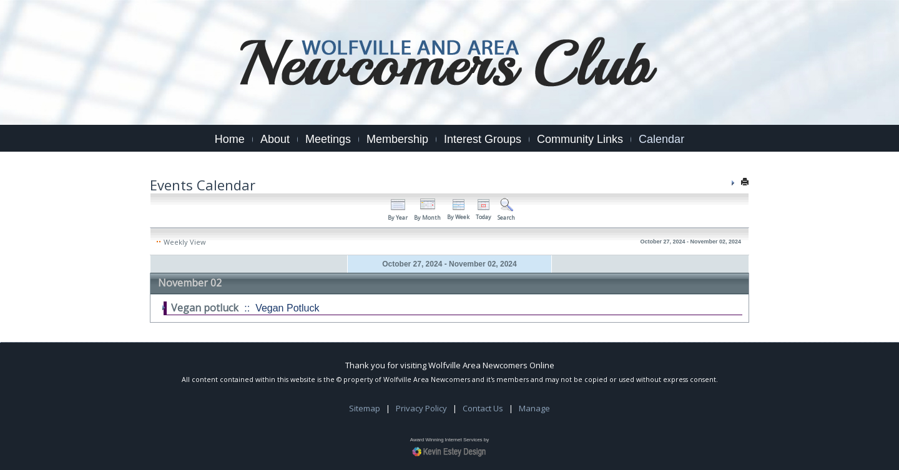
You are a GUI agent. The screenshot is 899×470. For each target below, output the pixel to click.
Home (230, 139)
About (275, 139)
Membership (397, 139)
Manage (534, 408)
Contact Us (483, 408)
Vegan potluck (204, 308)
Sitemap (364, 408)
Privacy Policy (421, 408)
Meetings (328, 139)
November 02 (190, 283)
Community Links (580, 139)
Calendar (661, 139)
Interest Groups (482, 139)
